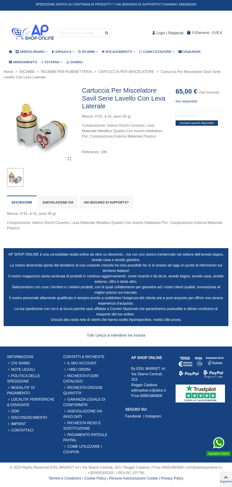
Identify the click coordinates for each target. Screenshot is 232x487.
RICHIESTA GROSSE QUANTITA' (83, 390)
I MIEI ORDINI (76, 369)
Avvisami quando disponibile (197, 123)
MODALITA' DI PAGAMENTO (21, 390)
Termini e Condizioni (65, 478)
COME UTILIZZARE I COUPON (82, 449)
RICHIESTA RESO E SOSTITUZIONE (82, 425)
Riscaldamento (117, 51)
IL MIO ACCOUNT (80, 363)
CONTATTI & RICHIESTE (84, 357)
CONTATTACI (20, 430)
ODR (13, 411)
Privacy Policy (172, 478)
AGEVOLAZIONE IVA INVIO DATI (82, 414)
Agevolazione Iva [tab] (58, 202)
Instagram (153, 416)
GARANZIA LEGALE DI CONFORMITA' (84, 402)
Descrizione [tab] (22, 202)
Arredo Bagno (30, 51)
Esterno (50, 62)
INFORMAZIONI (20, 357)
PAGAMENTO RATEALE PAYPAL (85, 437)
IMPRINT (16, 424)
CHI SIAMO (18, 363)
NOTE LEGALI (21, 369)
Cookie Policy (95, 478)
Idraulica (61, 51)
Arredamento (23, 62)
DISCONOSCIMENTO (27, 417)
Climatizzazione (155, 51)
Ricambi (86, 51)
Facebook (133, 416)
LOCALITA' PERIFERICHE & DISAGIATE (30, 402)
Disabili (74, 62)
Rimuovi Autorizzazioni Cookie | (135, 478)
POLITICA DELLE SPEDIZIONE (23, 378)
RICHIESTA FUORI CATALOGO (81, 378)
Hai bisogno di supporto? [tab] (106, 202)
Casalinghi (189, 51)
